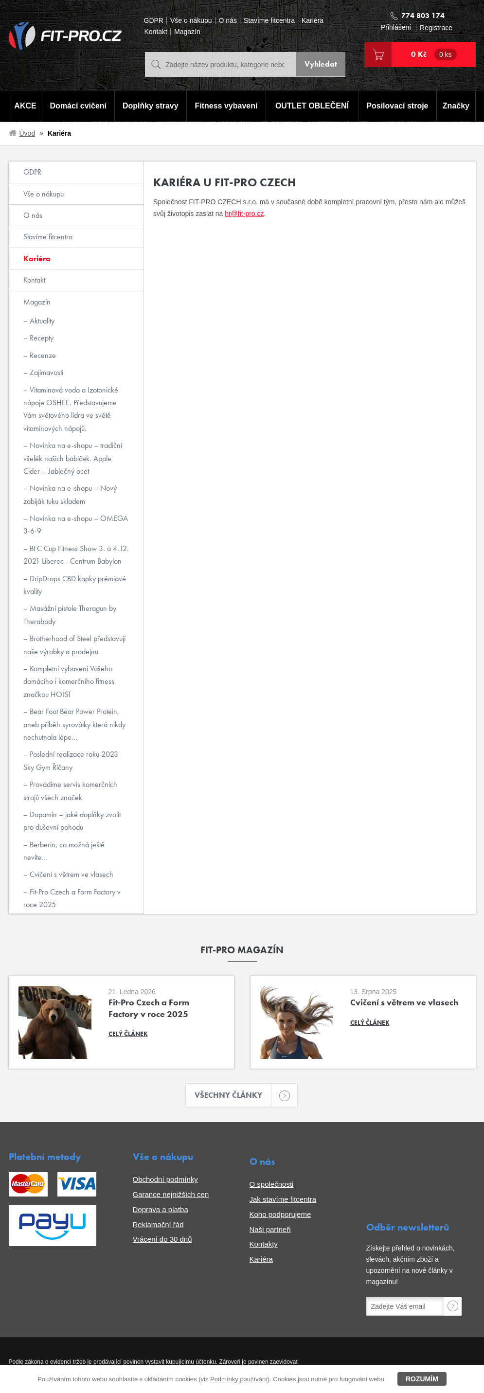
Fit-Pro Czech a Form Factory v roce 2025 (72, 898)
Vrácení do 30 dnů (162, 1239)
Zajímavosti (45, 372)
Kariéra (312, 20)
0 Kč (434, 54)
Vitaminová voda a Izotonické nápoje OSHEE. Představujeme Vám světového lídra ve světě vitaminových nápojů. (70, 409)
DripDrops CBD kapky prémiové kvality (74, 584)
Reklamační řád (158, 1225)
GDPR (153, 20)
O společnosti (272, 1184)
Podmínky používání (239, 1379)
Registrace (436, 28)
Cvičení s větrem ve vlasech (70, 874)
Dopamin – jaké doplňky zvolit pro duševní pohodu (72, 820)
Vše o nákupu (191, 20)
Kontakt (155, 32)
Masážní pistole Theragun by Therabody (69, 614)
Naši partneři (270, 1230)
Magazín (187, 32)
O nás (228, 20)
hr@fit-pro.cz (244, 213)
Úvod (27, 133)
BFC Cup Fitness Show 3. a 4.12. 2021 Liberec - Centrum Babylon (76, 554)
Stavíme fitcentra (269, 20)
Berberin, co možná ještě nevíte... (64, 850)
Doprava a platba (160, 1210)
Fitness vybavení (226, 106)
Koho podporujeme (280, 1215)
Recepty (41, 338)
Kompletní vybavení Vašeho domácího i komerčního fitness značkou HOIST (68, 681)
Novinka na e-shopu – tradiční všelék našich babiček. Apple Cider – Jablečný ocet (72, 458)
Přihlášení (396, 27)
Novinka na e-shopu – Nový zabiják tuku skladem (70, 494)
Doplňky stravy (150, 106)
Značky (456, 106)
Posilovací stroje (398, 106)
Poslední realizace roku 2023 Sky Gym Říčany (70, 760)
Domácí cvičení (77, 106)
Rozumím (422, 1379)
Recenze (42, 355)
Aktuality (41, 321)
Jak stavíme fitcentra (283, 1200)
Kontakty (264, 1244)
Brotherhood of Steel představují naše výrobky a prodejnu (74, 644)
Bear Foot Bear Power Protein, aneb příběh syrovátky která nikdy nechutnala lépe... (74, 724)
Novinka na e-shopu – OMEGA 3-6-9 (75, 524)
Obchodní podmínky (165, 1180)
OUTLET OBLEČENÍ (312, 106)
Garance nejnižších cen (171, 1195)
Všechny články (233, 1095)
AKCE (25, 106)
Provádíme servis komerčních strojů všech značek (70, 790)
